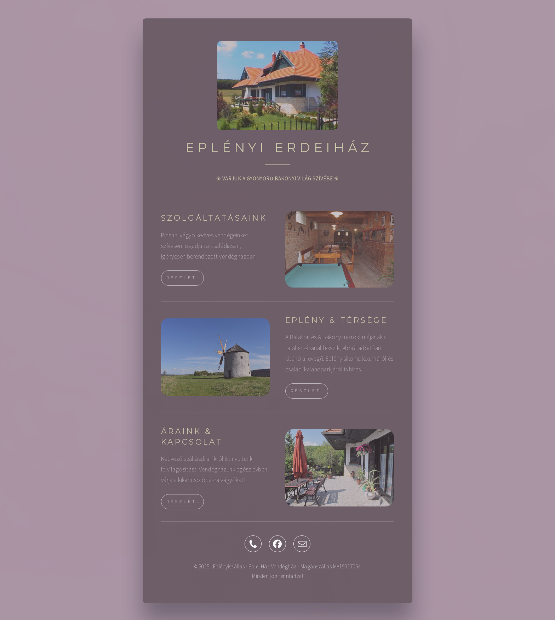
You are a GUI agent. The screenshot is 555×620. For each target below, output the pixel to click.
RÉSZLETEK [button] (185, 280)
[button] (253, 546)
